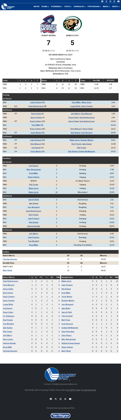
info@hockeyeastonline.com (64, 380)
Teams (44, 7)
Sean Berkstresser (36, 106)
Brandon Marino (86, 140)
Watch (36, 7)
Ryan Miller (76, 102)
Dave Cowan (8, 336)
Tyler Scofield (67, 313)
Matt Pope (65, 317)
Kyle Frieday (34, 213)
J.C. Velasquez (8, 313)
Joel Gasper (36, 147)
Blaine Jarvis (86, 102)
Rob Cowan (81, 147)
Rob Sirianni (75, 132)
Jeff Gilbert (75, 114)
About (115, 7)
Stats (67, 7)
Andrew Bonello (33, 224)
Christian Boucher (10, 257)
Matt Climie (7, 268)
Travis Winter (35, 132)
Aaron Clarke (73, 121)
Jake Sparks (87, 143)
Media (105, 7)
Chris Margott (86, 114)
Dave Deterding (67, 328)
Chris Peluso (66, 332)
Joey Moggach (34, 206)
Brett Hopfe (36, 114)
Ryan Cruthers (36, 121)
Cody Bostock (86, 132)
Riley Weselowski (34, 169)
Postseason (93, 7)
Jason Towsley (87, 106)
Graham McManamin (86, 151)
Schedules (79, 7)
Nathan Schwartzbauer (70, 340)
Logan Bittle (75, 106)
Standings (56, 7)
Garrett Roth (33, 198)
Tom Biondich (33, 239)
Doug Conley (73, 117)
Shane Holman (34, 176)
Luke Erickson (35, 102)
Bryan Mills (7, 343)
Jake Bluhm (65, 305)
